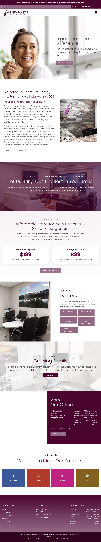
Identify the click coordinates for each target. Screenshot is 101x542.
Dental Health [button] (50, 196)
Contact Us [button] (96, 7)
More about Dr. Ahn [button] (68, 320)
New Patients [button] (76, 7)
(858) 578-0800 (56, 418)
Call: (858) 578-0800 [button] (14, 150)
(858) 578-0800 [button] (86, 7)
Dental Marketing (50, 536)
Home (4, 510)
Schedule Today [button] (50, 271)
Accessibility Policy (74, 534)
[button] (13, 478)
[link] (1, 7)
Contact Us (6, 521)
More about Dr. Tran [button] (86, 313)
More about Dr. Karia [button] (68, 313)
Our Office (6, 512)
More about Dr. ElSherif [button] (69, 330)
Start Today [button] (64, 63)
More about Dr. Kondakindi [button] (86, 321)
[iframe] (23, 417)
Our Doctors (6, 515)
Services (5, 518)
